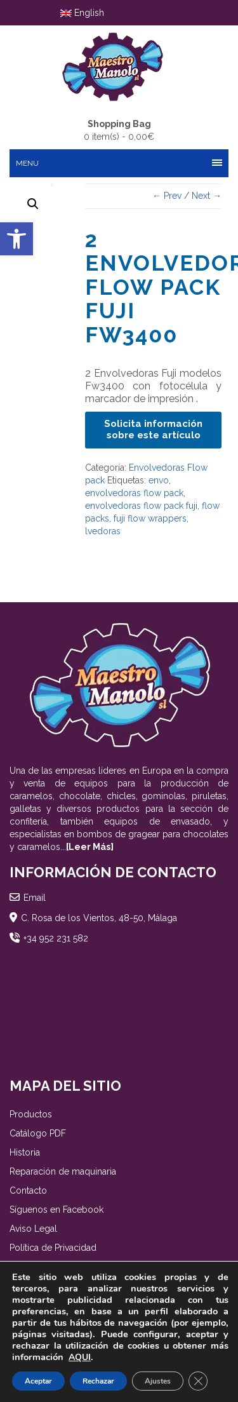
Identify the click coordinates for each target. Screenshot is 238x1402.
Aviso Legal (33, 1228)
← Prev (167, 196)
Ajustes (158, 1381)
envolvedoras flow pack (134, 493)
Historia (25, 1152)
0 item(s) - (119, 130)
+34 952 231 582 (55, 938)
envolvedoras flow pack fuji (141, 506)
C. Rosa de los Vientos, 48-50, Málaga (99, 918)
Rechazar (98, 1381)
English (82, 13)
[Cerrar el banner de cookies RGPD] (198, 1381)
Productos (31, 1114)
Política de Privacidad (53, 1248)
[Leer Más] (90, 847)
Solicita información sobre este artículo (153, 429)
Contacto (28, 1190)
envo (159, 480)
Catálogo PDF (38, 1133)
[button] (16, 238)
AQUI (80, 1357)
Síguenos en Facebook (56, 1209)
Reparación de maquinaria (63, 1171)
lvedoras (103, 531)
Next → (206, 196)
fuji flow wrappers (150, 518)
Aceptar (38, 1381)
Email (34, 898)
